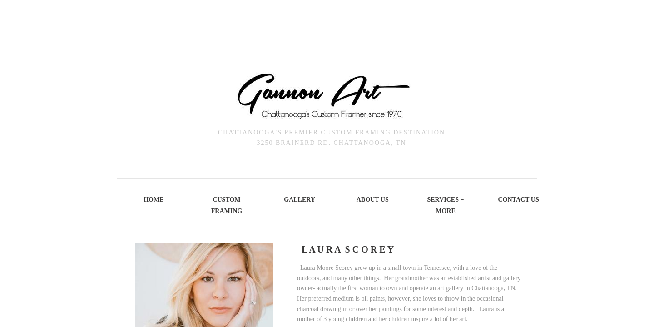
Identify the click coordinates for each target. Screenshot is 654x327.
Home (154, 199)
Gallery (299, 199)
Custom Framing (226, 205)
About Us (373, 199)
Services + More (445, 205)
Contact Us (518, 199)
